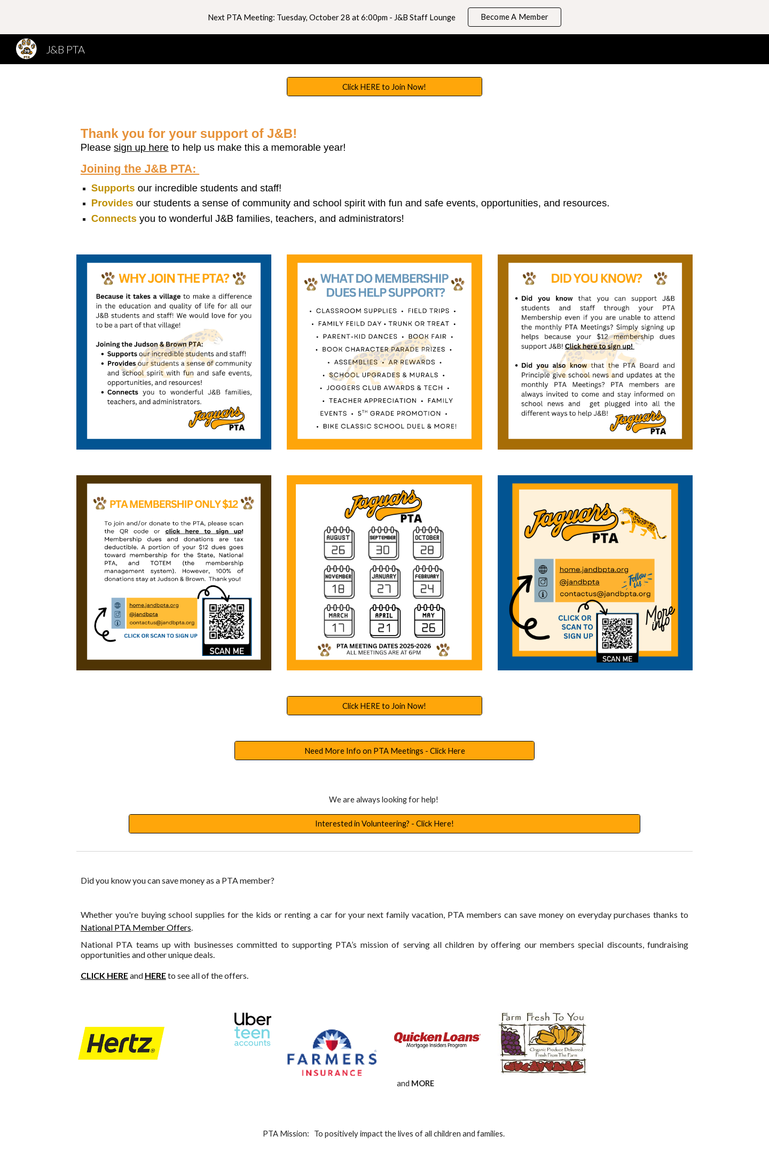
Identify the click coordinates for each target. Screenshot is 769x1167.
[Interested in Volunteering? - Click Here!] (384, 823)
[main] (384, 175)
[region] (384, 17)
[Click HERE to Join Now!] (384, 86)
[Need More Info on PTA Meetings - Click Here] (384, 750)
